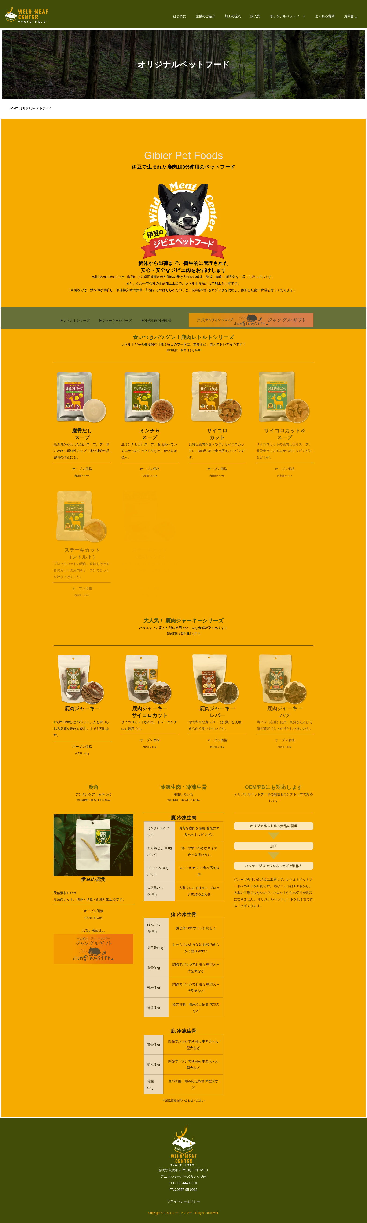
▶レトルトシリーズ (75, 327)
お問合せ (350, 16)
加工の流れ (233, 16)
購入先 (255, 16)
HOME (13, 108)
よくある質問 (325, 16)
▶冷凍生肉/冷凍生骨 (156, 327)
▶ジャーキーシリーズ (115, 327)
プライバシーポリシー (183, 1201)
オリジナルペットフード (288, 16)
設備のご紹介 (205, 16)
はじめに (179, 16)
